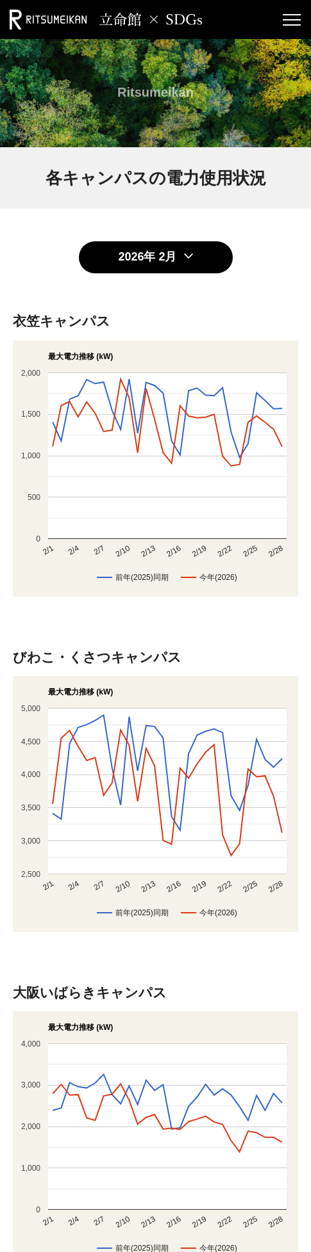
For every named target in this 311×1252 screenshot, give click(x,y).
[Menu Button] (292, 19)
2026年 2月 (147, 256)
